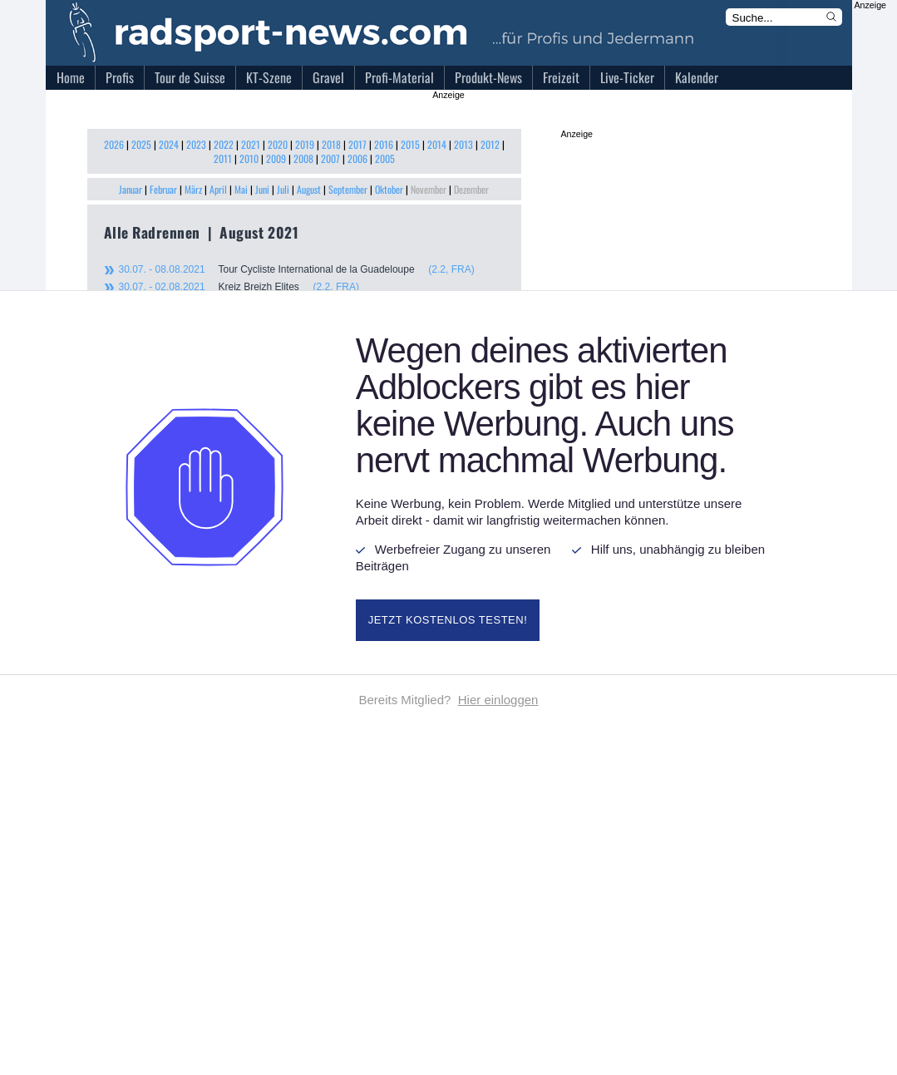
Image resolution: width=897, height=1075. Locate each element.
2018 (331, 144)
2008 (303, 158)
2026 (114, 144)
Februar (163, 189)
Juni (262, 189)
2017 (357, 144)
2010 (249, 158)
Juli (283, 189)
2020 (278, 144)
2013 (463, 144)
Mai (241, 189)
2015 (410, 144)
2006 (357, 158)
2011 (223, 158)
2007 (330, 158)
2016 (383, 144)
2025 (141, 144)
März (193, 189)
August (309, 189)
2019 (304, 144)
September (347, 189)
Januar (130, 189)
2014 (436, 144)
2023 (196, 144)
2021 (250, 144)
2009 (276, 158)
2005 (385, 158)
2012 (490, 144)
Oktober (389, 189)
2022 (224, 144)
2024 (169, 144)
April (218, 189)
